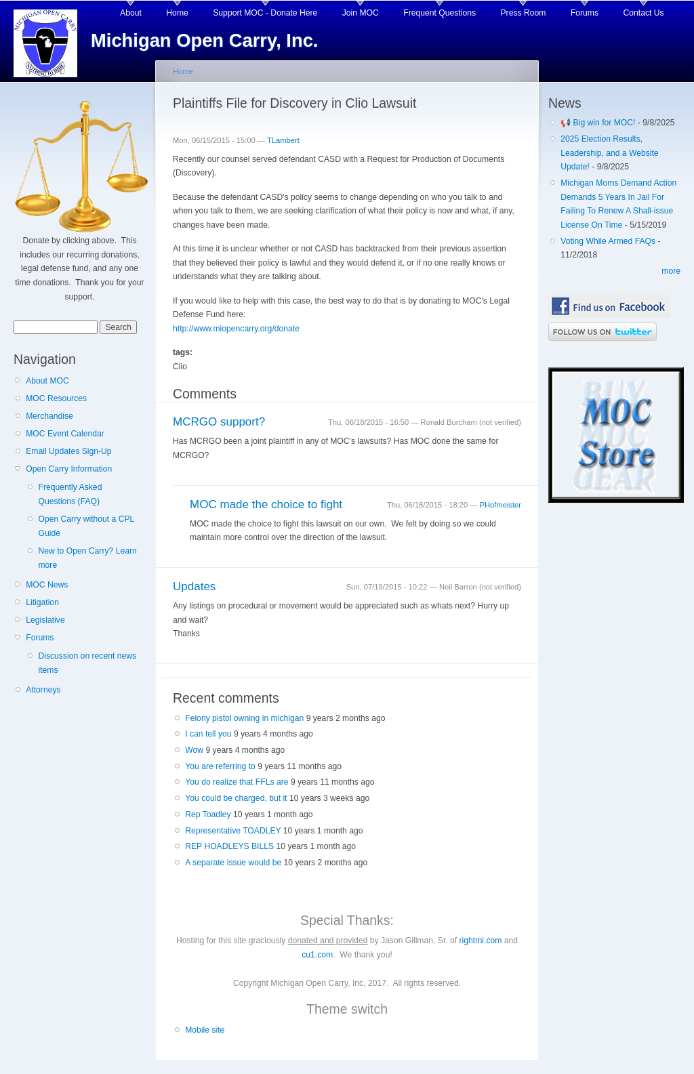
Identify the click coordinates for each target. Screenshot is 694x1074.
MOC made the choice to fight (266, 504)
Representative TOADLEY (233, 830)
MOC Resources (56, 398)
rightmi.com (481, 940)
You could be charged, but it (236, 798)
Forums (584, 13)
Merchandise (49, 416)
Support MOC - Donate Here (265, 13)
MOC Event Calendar (65, 433)
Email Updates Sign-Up (68, 451)
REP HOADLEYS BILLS (229, 846)
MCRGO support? (219, 421)
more (670, 271)
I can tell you (208, 734)
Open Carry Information (69, 469)
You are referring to (220, 766)
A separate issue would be (233, 862)
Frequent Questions (439, 13)
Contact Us (644, 13)
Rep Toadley (207, 814)
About (131, 13)
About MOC (47, 381)
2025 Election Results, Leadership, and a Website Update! (609, 152)
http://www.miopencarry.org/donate (236, 328)
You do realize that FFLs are (236, 782)
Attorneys (43, 690)
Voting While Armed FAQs (607, 241)
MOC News (47, 585)
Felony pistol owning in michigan (244, 718)
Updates (194, 586)
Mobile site (204, 1030)
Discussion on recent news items (87, 663)
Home (177, 13)
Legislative (45, 620)
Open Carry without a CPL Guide (86, 526)
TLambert (283, 140)
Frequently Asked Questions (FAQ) (70, 494)
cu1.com (317, 954)
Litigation (42, 602)
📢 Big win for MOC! (599, 122)
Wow (194, 750)
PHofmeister (500, 505)
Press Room (523, 13)
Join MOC (360, 13)
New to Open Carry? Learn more (87, 558)
